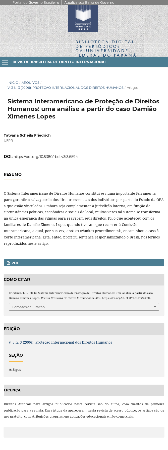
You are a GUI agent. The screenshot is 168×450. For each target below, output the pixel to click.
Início (13, 82)
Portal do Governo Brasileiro (36, 2)
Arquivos (30, 82)
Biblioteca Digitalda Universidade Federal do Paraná (106, 48)
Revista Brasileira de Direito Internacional (59, 62)
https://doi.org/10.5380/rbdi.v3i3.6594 (46, 156)
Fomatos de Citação (28, 307)
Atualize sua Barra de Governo (89, 2)
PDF (15, 263)
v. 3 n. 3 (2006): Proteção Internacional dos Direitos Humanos (66, 88)
